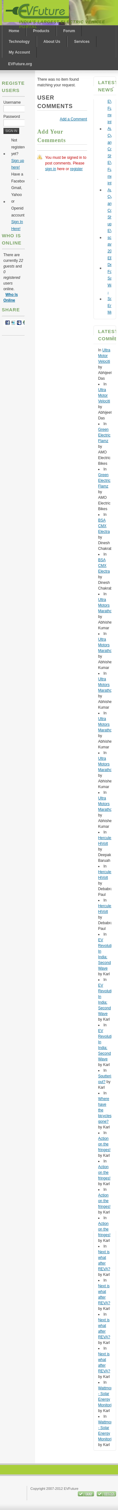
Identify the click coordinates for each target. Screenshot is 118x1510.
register (76, 169)
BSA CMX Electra (104, 526)
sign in (50, 169)
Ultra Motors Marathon (106, 605)
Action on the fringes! (104, 1144)
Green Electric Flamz (104, 435)
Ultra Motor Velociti (104, 356)
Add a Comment (73, 119)
